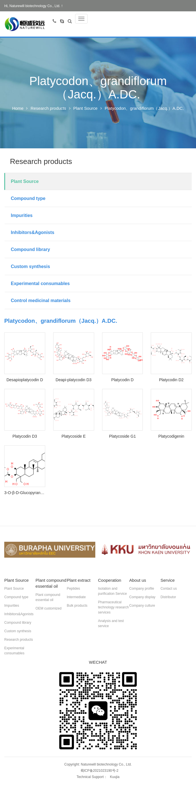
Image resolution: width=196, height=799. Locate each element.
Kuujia (114, 777)
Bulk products (77, 606)
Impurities (21, 215)
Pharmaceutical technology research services (113, 607)
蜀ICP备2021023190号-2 (99, 771)
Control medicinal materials (41, 300)
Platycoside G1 (122, 436)
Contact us (168, 589)
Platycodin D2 (171, 380)
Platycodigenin (171, 436)
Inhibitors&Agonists (32, 232)
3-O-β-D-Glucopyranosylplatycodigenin (24, 493)
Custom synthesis (30, 266)
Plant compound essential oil (48, 597)
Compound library (30, 249)
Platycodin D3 (25, 436)
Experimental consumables (40, 283)
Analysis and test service (111, 623)
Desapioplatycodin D (25, 380)
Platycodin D (122, 380)
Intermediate (76, 597)
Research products (48, 108)
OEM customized (48, 609)
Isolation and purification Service (112, 591)
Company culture (142, 606)
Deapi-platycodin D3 (74, 380)
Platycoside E (73, 436)
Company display (142, 597)
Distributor (168, 597)
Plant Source (85, 108)
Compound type (28, 198)
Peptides (73, 589)
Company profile (141, 589)
